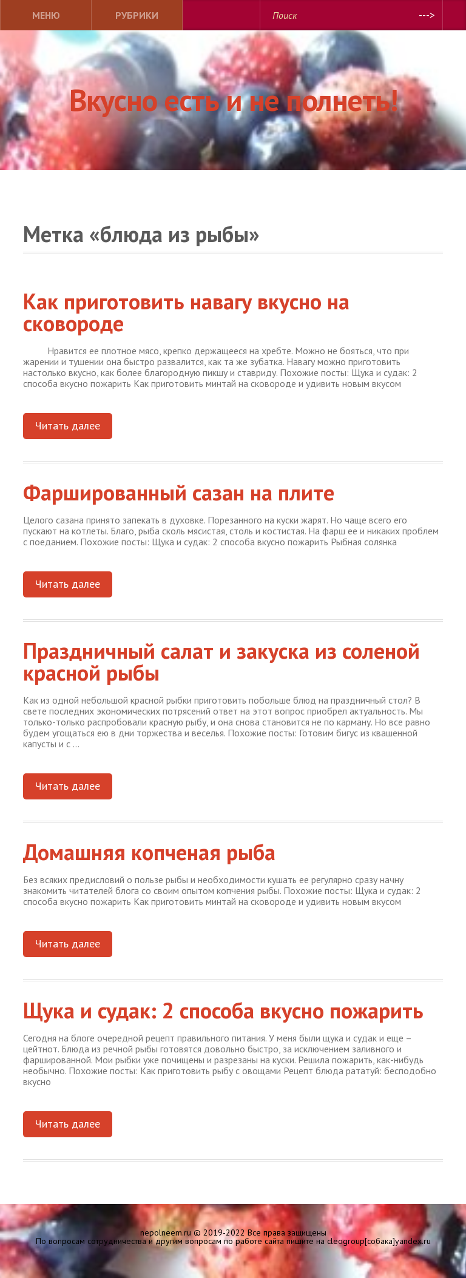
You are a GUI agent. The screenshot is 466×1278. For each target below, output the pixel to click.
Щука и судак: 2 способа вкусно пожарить (223, 1010)
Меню (46, 15)
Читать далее (67, 425)
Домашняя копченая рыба (149, 852)
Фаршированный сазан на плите (178, 492)
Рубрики (136, 15)
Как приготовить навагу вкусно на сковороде (186, 312)
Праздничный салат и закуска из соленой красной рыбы (221, 661)
